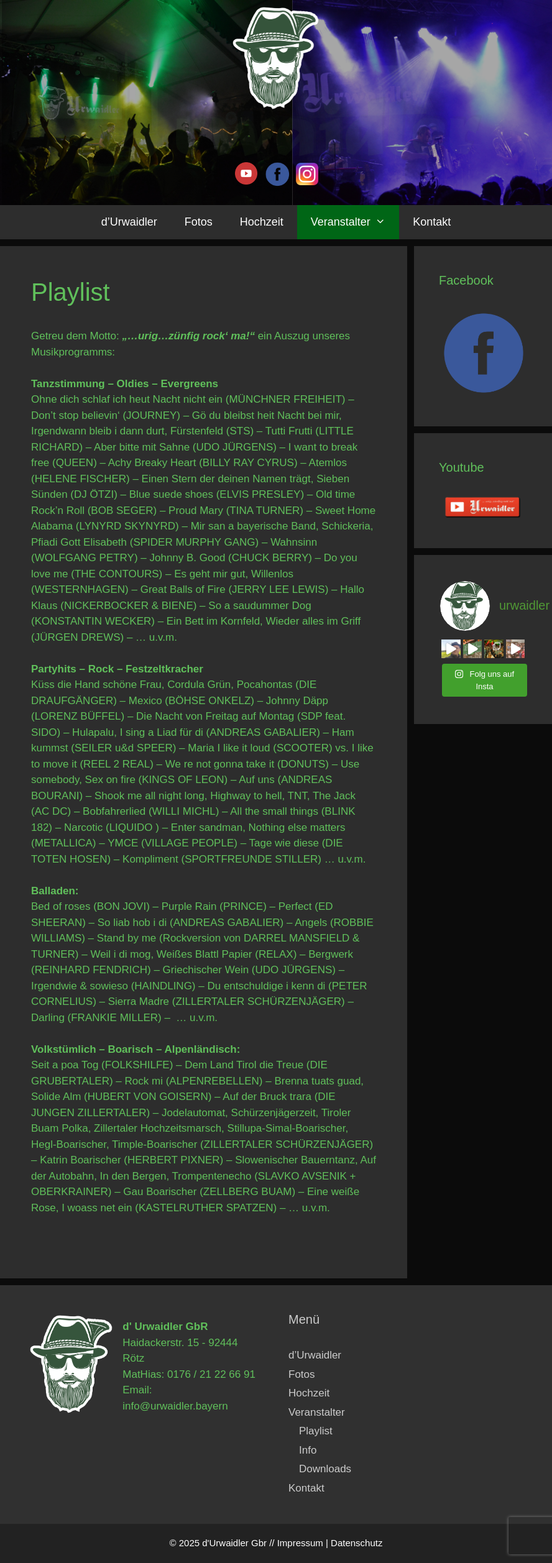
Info (307, 1450)
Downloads (325, 1469)
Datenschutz (356, 1543)
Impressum (300, 1543)
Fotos (199, 222)
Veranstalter (355, 222)
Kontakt (432, 222)
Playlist (316, 1431)
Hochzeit (261, 222)
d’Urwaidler (129, 222)
